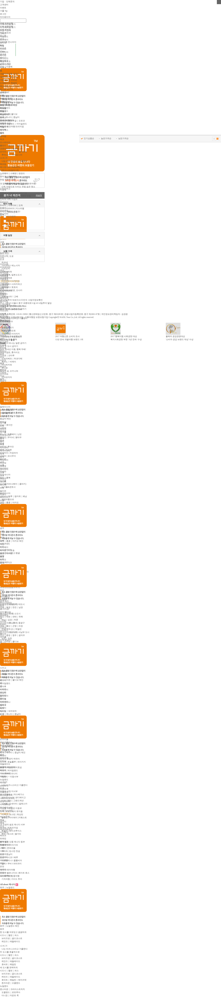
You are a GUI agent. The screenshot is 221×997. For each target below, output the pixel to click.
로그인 (3, 14)
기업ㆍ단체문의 (7, 1)
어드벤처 (11, 216)
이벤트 (3, 8)
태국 (2, 440)
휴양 (9, 225)
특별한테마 (12, 221)
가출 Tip (3, 11)
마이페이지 (5, 17)
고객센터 (4, 4)
